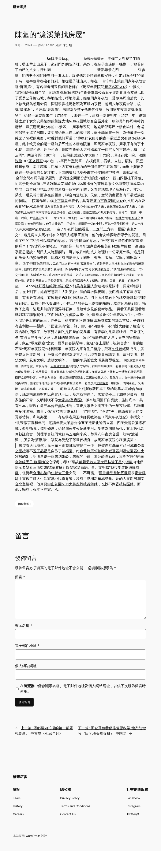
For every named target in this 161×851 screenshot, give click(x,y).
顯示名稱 (23, 626)
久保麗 (117, 349)
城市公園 (137, 445)
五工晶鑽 (40, 451)
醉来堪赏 (19, 7)
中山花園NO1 (58, 484)
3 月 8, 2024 (23, 45)
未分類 (67, 45)
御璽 (108, 360)
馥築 (75, 75)
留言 (20, 577)
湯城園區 (130, 451)
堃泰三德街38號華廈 (42, 467)
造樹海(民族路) (68, 93)
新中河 (88, 429)
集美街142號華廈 (114, 246)
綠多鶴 (133, 138)
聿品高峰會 (126, 389)
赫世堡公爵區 (97, 456)
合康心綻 (40, 473)
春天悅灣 (33, 445)
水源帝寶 (36, 206)
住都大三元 (60, 473)
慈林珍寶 (72, 445)
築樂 (36, 218)
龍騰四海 (93, 320)
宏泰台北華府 (59, 366)
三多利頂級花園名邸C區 (62, 184)
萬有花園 (83, 286)
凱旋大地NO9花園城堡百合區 (78, 121)
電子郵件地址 (27, 646)
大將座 (74, 484)
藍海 (119, 189)
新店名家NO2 (115, 87)
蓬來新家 (36, 161)
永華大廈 (88, 155)
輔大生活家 (42, 478)
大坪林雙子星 (111, 462)
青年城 (84, 246)
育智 (68, 478)
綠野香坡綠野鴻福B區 (52, 286)
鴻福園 (67, 451)
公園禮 (20, 451)
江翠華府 (116, 445)
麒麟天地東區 (89, 462)
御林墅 (120, 218)
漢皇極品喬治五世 (113, 473)
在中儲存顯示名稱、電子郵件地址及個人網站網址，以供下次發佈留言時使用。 (83, 688)
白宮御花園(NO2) (110, 201)
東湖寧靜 (126, 456)
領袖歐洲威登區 (106, 451)
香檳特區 (123, 484)
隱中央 (56, 58)
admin (50, 45)
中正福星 (61, 201)
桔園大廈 (63, 411)
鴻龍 (129, 462)
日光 (30, 338)
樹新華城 (97, 478)
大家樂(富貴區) (70, 400)
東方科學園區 (97, 172)
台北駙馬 (87, 451)
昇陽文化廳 (113, 184)
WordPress (33, 836)
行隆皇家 (70, 467)
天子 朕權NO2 (37, 462)
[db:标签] (24, 504)
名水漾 (133, 218)
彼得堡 (88, 484)
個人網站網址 (26, 666)
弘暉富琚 (102, 383)
